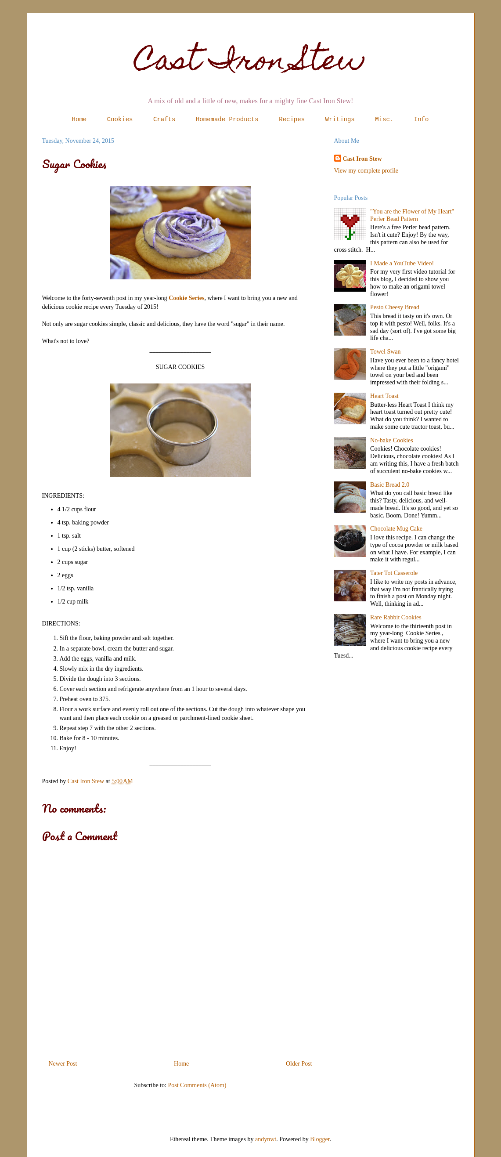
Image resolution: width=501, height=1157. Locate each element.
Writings (340, 119)
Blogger (319, 1139)
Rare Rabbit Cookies (396, 617)
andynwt (265, 1139)
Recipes (292, 119)
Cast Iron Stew (250, 63)
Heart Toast (384, 396)
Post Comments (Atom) (197, 1085)
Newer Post (63, 1063)
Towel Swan (385, 351)
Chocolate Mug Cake (396, 528)
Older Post (299, 1063)
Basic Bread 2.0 (389, 484)
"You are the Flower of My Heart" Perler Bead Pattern (412, 215)
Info (421, 119)
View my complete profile (366, 170)
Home (79, 119)
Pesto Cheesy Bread (394, 307)
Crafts (164, 119)
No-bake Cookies (391, 440)
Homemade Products (227, 119)
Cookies (120, 119)
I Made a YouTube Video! (402, 263)
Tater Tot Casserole (394, 573)
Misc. (384, 119)
